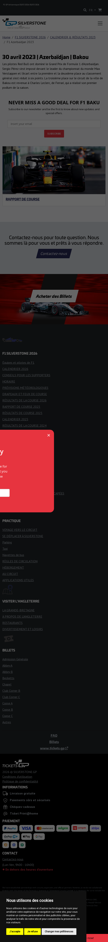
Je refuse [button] (32, 931)
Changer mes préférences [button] (59, 931)
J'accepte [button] (14, 931)
